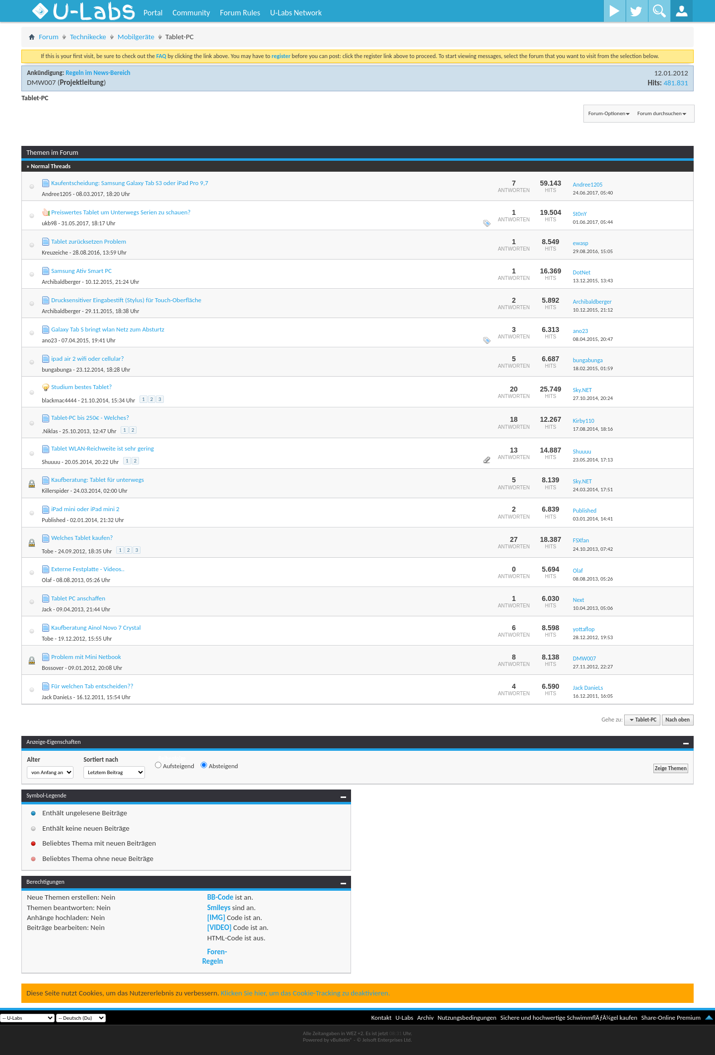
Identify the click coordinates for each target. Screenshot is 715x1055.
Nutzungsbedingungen (467, 1017)
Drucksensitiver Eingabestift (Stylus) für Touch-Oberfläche (126, 300)
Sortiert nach (100, 759)
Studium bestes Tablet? (81, 387)
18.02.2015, (593, 368)
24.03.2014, (593, 489)
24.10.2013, (593, 549)
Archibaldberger (61, 281)
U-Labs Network (296, 12)
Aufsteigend (174, 766)
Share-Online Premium (671, 1017)
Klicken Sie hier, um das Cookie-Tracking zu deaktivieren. (305, 993)
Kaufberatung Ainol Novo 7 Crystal (96, 627)
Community (191, 12)
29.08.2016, (593, 251)
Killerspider (55, 490)
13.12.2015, (593, 280)
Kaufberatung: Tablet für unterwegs (97, 479)
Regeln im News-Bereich (98, 72)
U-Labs (405, 1017)
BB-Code (220, 897)
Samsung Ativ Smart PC (81, 270)
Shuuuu (51, 462)
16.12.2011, (593, 696)
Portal (152, 12)
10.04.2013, (593, 608)
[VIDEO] (219, 927)
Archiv (425, 1017)
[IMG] (216, 917)
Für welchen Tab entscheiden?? (92, 686)
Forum (49, 36)
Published (54, 520)
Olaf (47, 580)
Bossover (53, 667)
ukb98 (49, 223)
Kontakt (381, 1017)
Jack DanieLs (57, 697)
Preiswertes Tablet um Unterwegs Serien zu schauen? (121, 212)
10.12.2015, (593, 310)
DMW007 (41, 82)
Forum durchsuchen (660, 113)
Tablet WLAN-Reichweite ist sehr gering (102, 448)
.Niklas (50, 431)
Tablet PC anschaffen (78, 598)
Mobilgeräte (136, 36)
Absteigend (219, 766)
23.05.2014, (593, 460)
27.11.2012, (593, 666)
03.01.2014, (593, 519)
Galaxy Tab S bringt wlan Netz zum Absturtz (107, 329)
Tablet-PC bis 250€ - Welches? (90, 417)
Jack (47, 609)
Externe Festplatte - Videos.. (88, 569)
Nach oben (677, 720)
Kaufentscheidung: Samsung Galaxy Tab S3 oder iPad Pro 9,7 (129, 183)
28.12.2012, (593, 637)
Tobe (47, 551)
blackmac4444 (59, 400)
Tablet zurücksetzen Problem (88, 241)
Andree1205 (57, 194)
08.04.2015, (593, 339)
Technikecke (88, 36)
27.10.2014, (593, 398)
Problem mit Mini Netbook (86, 656)
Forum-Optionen (606, 113)
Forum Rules (240, 12)
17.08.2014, (593, 429)
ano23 (49, 340)
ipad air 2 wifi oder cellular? (87, 358)
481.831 (675, 82)
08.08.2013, (593, 579)
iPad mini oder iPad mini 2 (85, 509)
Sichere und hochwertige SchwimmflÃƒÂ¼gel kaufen (569, 1017)
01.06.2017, (593, 222)
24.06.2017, (593, 193)
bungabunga (57, 369)
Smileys (218, 907)
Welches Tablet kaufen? (82, 537)
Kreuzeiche (55, 252)
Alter (33, 759)
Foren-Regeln (214, 956)
